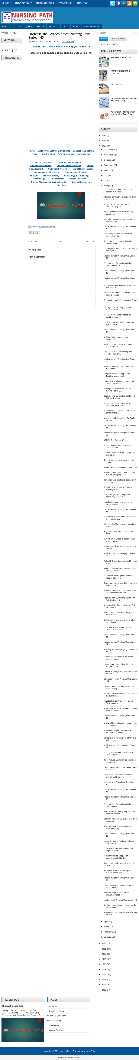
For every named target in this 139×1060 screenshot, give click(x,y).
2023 (104, 146)
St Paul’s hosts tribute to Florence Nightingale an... (117, 488)
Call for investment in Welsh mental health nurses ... (118, 886)
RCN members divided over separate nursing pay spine (119, 473)
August (107, 170)
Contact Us (82, 3)
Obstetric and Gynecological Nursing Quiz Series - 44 (61, 46)
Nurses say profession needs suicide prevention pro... (119, 518)
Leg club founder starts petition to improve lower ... (117, 503)
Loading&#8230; (61, 100)
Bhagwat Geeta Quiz (12, 1006)
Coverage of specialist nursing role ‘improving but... (118, 849)
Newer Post (32, 241)
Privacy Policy (65, 3)
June (106, 180)
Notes (18, 26)
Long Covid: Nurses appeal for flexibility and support (116, 375)
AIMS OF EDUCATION (121, 57)
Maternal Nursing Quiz (47, 226)
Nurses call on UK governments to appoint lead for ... (118, 577)
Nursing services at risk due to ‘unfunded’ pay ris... (116, 205)
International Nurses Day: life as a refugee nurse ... (118, 665)
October (107, 160)
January (107, 937)
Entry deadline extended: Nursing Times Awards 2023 (117, 628)
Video (41, 26)
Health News (105, 44)
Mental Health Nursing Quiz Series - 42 (120, 467)
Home (5, 27)
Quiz (30, 26)
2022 (104, 944)
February (108, 932)
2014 (104, 985)
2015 (104, 979)
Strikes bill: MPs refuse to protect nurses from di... (117, 345)
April (106, 921)
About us (6, 3)
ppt (66, 26)
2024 (104, 140)
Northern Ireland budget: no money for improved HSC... (119, 906)
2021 (104, 949)
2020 (104, 954)
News (76, 27)
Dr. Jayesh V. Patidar (73, 1058)
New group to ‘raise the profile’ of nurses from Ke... (117, 235)
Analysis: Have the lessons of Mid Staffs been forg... (117, 827)
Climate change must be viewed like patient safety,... (118, 687)
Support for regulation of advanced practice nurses (118, 658)
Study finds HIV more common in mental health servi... (117, 776)
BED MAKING (117, 85)
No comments (68, 42)
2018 (104, 964)
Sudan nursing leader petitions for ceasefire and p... (117, 242)
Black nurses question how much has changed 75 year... (119, 569)
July (106, 175)
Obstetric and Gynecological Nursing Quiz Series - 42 (119, 805)
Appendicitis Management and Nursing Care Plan (123, 113)
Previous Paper (92, 27)
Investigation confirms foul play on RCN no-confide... (118, 702)
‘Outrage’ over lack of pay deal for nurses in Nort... (117, 308)
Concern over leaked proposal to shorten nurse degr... (117, 190)
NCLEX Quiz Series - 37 (113, 440)
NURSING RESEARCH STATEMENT (121, 72)
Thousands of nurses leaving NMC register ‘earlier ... (118, 352)
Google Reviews (10, 33)
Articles (53, 27)
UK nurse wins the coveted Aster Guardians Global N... (117, 404)
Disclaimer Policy (23, 3)
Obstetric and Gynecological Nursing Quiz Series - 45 (59, 35)
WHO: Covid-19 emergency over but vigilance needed (119, 812)
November (109, 155)
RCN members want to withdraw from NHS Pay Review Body (119, 591)
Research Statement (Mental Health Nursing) (124, 99)
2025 (104, 135)
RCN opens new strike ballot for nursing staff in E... (117, 389)
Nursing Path (65, 1051)
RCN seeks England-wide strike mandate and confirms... (117, 731)
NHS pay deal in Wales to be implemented (115, 338)
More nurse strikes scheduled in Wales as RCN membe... (120, 709)
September (109, 165)
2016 (104, 974)
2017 (104, 969)
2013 (104, 990)
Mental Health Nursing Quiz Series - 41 (120, 900)
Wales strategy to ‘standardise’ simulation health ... (116, 893)
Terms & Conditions (45, 3)
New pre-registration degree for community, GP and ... (116, 495)
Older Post (90, 241)
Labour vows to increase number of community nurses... (118, 382)
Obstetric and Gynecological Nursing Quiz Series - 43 (119, 599)
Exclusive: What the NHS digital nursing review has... (117, 871)
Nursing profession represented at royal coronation (118, 753)
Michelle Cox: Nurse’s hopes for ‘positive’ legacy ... (117, 316)
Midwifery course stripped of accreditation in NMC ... (115, 857)
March (107, 926)
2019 (104, 959)
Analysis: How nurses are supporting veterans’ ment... (119, 220)
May (106, 186)
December (109, 150)
